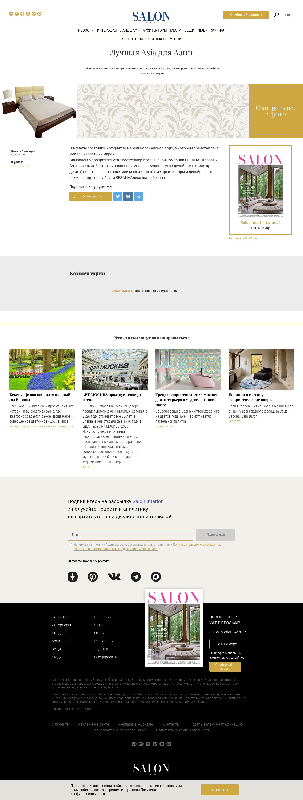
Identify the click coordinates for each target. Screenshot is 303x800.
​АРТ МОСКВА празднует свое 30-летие (112, 397)
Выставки (103, 617)
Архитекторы (155, 30)
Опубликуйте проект (246, 15)
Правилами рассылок (142, 548)
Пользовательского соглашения (196, 544)
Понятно (220, 790)
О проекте (60, 724)
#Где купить (163, 426)
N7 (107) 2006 (20, 166)
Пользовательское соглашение (119, 730)
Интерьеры (107, 30)
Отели (137, 39)
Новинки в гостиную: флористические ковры (251, 397)
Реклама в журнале (136, 724)
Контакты (171, 724)
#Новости (89, 467)
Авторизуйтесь (122, 290)
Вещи (189, 30)
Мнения (176, 39)
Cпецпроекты (106, 657)
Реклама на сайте (93, 724)
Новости (86, 30)
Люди (203, 30)
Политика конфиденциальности (183, 730)
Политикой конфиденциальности (98, 548)
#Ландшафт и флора (23, 426)
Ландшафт (129, 30)
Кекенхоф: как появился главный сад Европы (39, 397)
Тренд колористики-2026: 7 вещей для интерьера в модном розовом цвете (187, 399)
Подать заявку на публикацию (216, 724)
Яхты (124, 39)
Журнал (218, 30)
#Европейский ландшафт (56, 426)
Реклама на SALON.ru (243, 238)
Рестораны (156, 39)
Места (175, 30)
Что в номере (225, 644)
